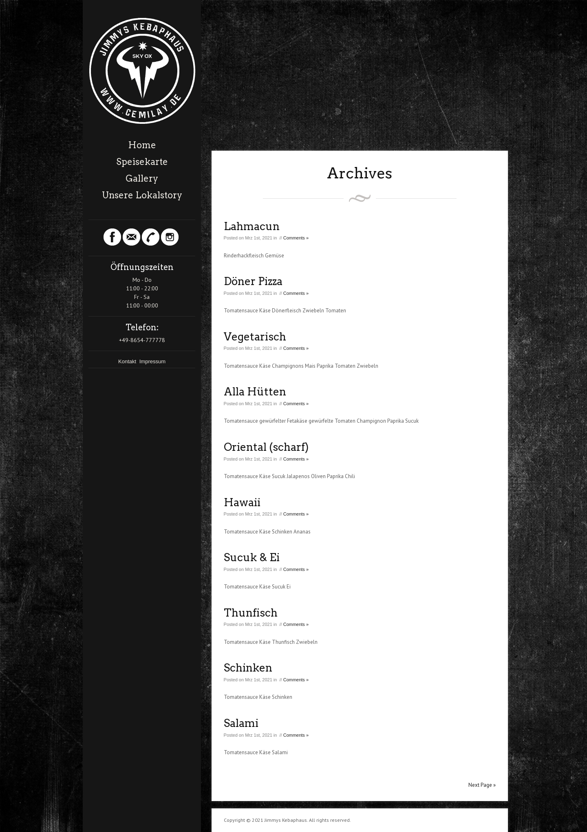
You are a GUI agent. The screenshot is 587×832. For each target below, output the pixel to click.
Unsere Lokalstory (142, 195)
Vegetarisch (255, 336)
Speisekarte (142, 161)
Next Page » (482, 785)
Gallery (142, 178)
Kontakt (128, 361)
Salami (241, 723)
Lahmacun (252, 226)
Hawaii (242, 502)
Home (142, 145)
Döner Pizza (253, 281)
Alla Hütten (255, 391)
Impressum (152, 361)
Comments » (296, 237)
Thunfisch (251, 612)
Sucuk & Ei (252, 557)
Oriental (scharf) (266, 447)
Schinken (248, 667)
